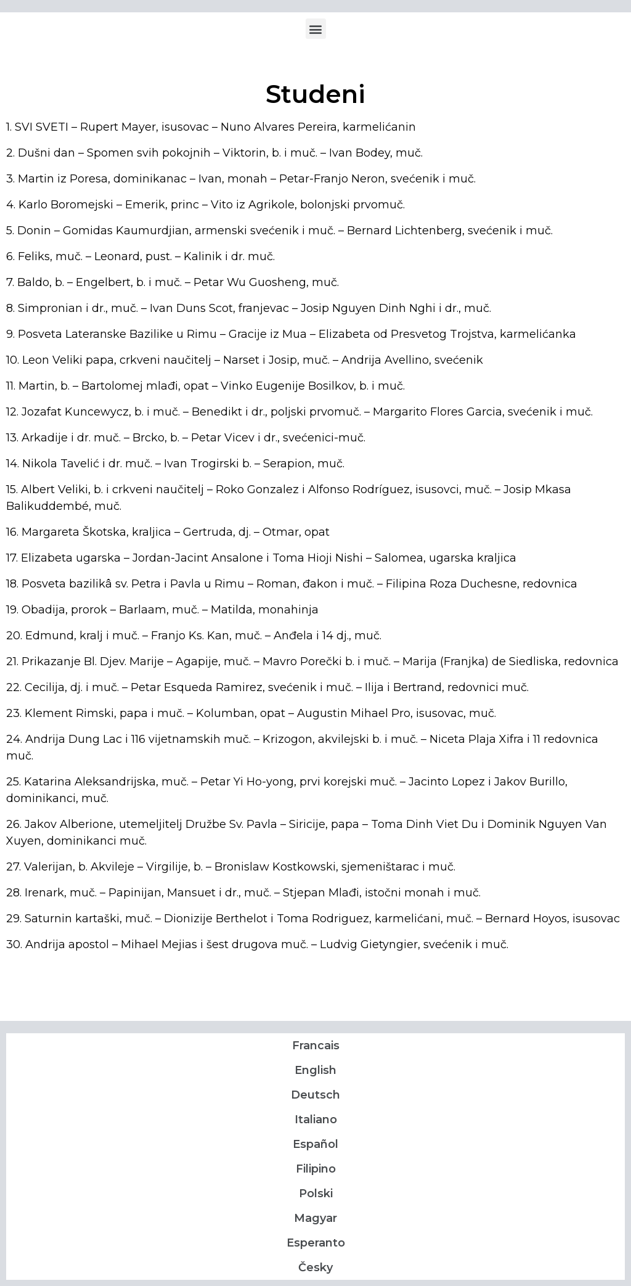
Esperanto (316, 1243)
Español (315, 1144)
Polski (316, 1193)
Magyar (315, 1218)
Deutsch (315, 1095)
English (315, 1070)
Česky (315, 1267)
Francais (316, 1045)
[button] (316, 28)
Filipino (316, 1169)
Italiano (316, 1119)
